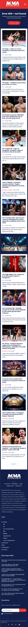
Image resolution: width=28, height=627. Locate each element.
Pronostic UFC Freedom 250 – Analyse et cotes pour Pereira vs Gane (13, 380)
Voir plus (14, 464)
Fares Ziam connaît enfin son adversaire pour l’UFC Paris (13, 560)
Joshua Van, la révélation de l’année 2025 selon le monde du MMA (12, 575)
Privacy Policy (15, 613)
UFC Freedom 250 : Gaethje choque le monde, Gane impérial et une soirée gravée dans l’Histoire (13, 310)
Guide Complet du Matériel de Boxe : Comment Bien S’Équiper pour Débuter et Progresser (12, 570)
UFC (3, 54)
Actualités (5, 351)
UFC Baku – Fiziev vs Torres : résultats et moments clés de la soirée (13, 50)
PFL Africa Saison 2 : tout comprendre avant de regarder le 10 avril (13, 585)
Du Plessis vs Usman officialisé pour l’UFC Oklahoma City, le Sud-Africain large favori (13, 116)
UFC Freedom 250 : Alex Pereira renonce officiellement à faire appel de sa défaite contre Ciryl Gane (13, 220)
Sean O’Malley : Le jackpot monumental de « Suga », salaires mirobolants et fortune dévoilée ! (13, 184)
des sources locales (6, 509)
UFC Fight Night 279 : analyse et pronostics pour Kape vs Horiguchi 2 (13, 276)
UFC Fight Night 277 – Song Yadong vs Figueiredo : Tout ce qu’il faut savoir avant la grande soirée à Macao (13, 580)
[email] (10, 610)
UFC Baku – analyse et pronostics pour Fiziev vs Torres (14, 83)
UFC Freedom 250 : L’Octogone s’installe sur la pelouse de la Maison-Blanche (13, 414)
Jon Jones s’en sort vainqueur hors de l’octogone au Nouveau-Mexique (11, 589)
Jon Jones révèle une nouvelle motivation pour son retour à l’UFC (12, 594)
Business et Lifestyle (7, 190)
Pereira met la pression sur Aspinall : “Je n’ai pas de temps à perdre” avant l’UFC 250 (14, 448)
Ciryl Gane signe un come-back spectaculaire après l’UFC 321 (10, 565)
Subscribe (22, 610)
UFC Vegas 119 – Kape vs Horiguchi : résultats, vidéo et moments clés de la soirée (12, 150)
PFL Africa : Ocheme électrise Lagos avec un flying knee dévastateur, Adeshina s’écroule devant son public (13, 346)
